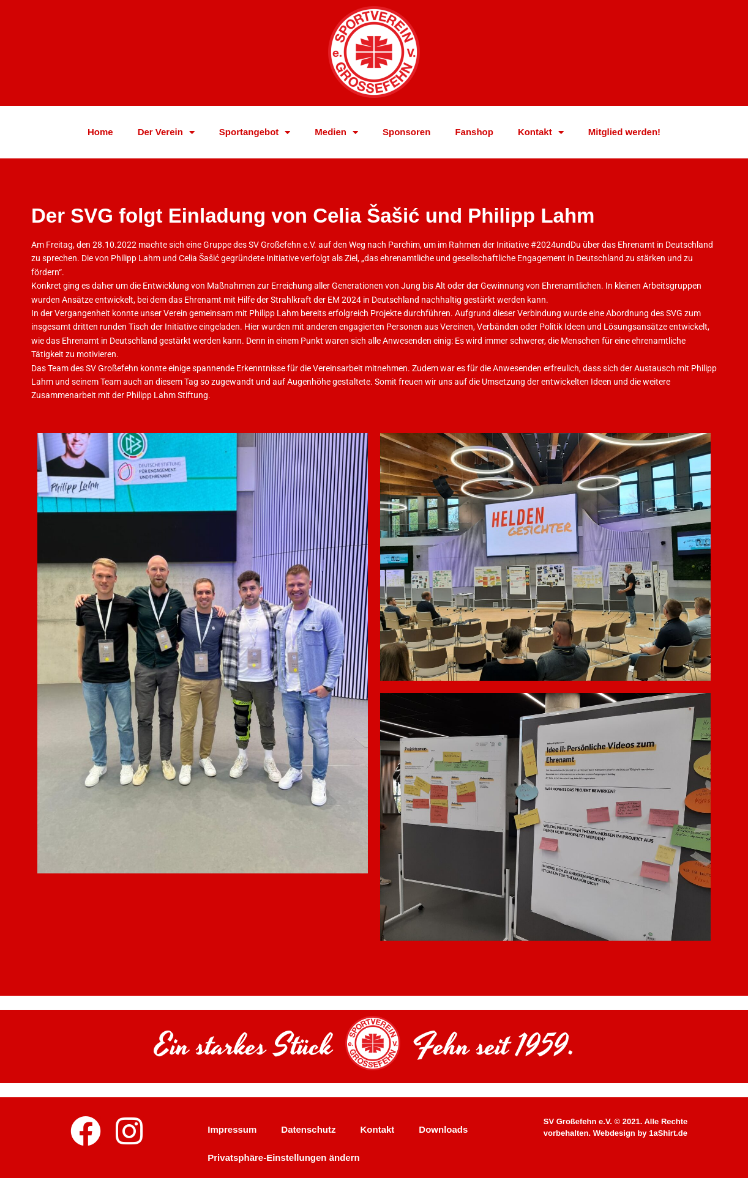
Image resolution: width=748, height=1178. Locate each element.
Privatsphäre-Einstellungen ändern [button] (283, 1157)
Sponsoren (406, 134)
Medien (336, 135)
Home (100, 134)
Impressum (232, 1129)
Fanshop (474, 134)
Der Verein (166, 135)
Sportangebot (255, 135)
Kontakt (541, 135)
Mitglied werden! (624, 134)
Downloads (443, 1129)
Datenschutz (308, 1129)
